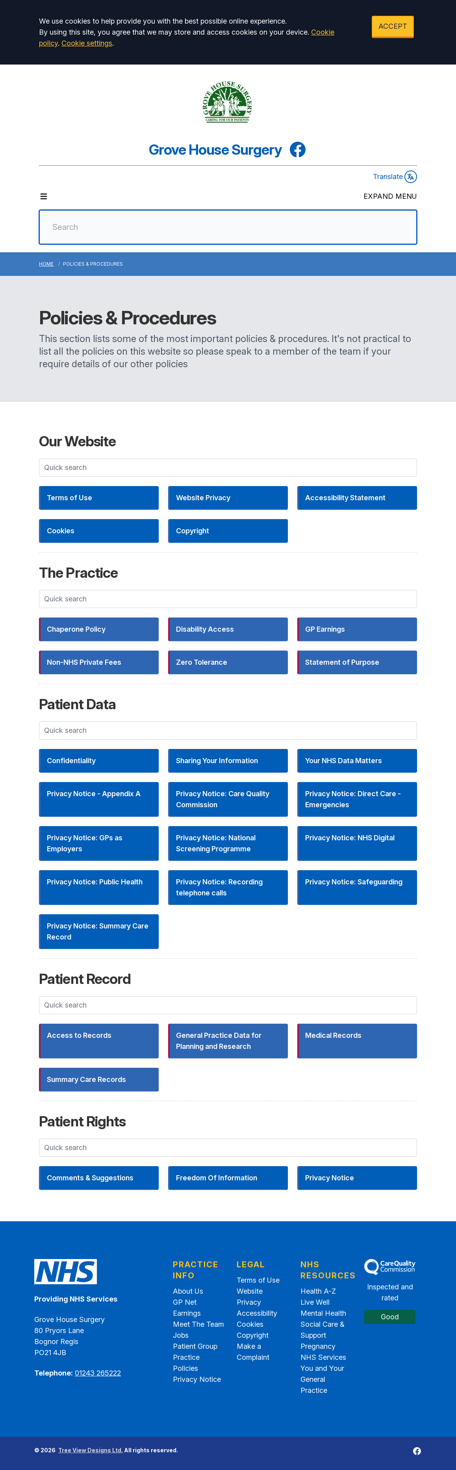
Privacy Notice (197, 1379)
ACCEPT (392, 26)
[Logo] (228, 102)
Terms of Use (258, 1280)
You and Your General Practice (322, 1379)
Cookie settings (86, 43)
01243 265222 (98, 1373)
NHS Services (323, 1357)
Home (46, 264)
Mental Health (323, 1313)
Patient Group (195, 1346)
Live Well (315, 1302)
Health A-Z (318, 1291)
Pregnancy (318, 1346)
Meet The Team (198, 1324)
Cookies (250, 1324)
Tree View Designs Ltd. (90, 1450)
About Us (188, 1291)
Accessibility (257, 1313)
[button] (99, 498)
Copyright (253, 1335)
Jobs (181, 1335)
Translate (395, 176)
